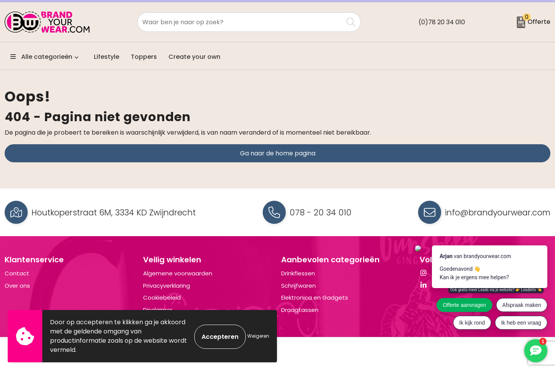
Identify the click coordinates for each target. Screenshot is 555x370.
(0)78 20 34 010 (441, 22)
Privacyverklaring (166, 286)
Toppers (144, 56)
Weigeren (258, 336)
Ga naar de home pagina (277, 153)
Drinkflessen (298, 273)
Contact (17, 273)
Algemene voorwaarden (177, 273)
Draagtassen (299, 310)
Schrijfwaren (298, 286)
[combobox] (240, 22)
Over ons (17, 286)
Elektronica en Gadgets (314, 297)
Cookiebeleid (162, 297)
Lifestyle (106, 56)
